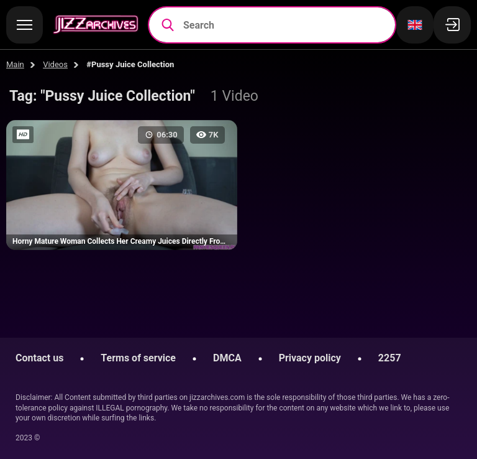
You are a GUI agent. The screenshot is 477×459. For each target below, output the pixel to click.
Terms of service (138, 358)
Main (15, 64)
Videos (55, 64)
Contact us (39, 358)
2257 (389, 358)
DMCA (227, 358)
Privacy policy (310, 358)
